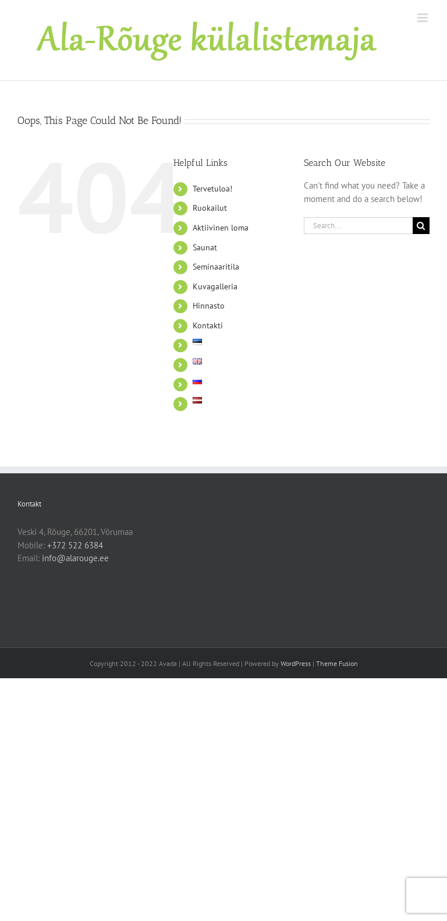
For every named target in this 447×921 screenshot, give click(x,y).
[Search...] (358, 225)
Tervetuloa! (212, 188)
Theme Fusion (337, 663)
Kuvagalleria (215, 286)
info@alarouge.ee (75, 558)
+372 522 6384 (75, 545)
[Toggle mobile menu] (423, 18)
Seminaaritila (216, 266)
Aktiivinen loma (221, 227)
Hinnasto (209, 305)
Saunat (205, 247)
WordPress (296, 663)
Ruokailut (210, 208)
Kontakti (208, 325)
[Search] (421, 225)
